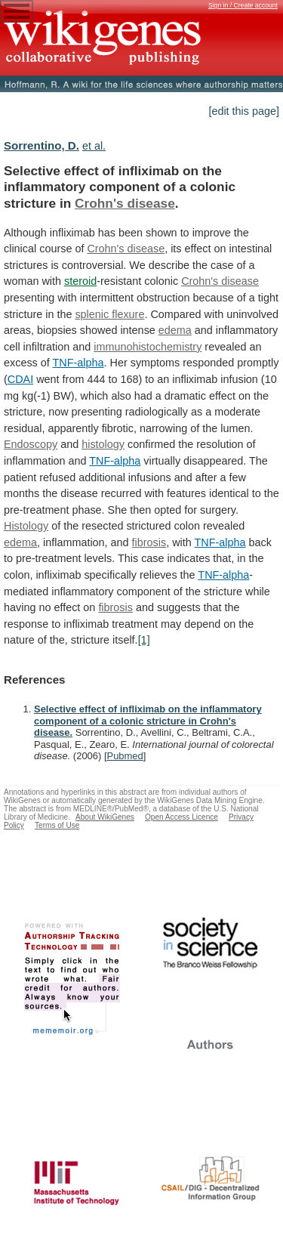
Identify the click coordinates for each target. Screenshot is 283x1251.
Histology (26, 526)
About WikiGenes (104, 817)
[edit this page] (243, 111)
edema (175, 330)
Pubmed (125, 755)
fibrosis (149, 542)
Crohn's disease (125, 203)
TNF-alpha (78, 363)
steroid (80, 281)
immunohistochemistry (147, 347)
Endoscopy (30, 444)
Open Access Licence (181, 817)
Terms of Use (57, 825)
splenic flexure (109, 314)
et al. (94, 146)
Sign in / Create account (243, 5)
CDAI (20, 379)
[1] (144, 640)
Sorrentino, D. (41, 145)
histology (103, 444)
